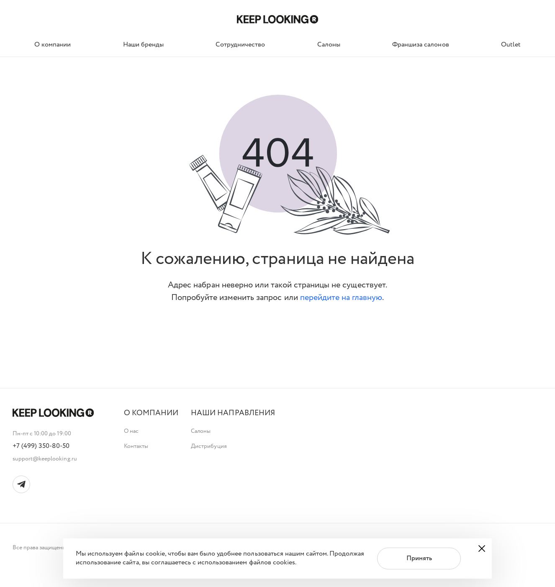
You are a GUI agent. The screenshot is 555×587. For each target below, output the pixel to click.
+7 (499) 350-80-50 (41, 446)
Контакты (136, 446)
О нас (131, 431)
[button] (151, 413)
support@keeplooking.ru (45, 459)
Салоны (201, 431)
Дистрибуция (208, 446)
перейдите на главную (341, 298)
